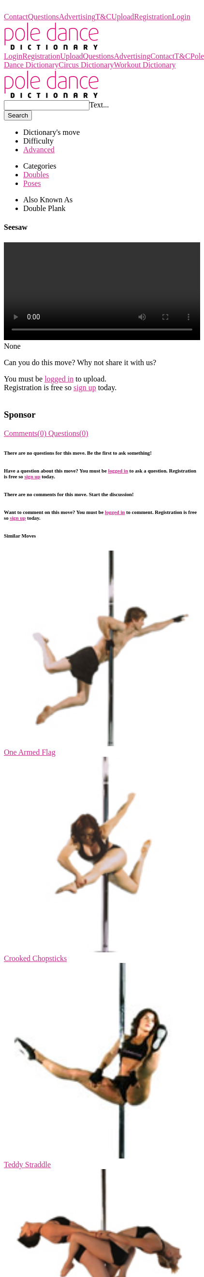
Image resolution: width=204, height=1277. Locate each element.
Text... (99, 105)
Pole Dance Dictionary (39, 8)
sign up (84, 387)
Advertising (77, 17)
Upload (122, 17)
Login (181, 17)
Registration (153, 17)
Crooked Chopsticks (35, 958)
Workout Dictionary (144, 65)
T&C (103, 17)
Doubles (36, 175)
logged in (58, 379)
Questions (43, 17)
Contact (16, 17)
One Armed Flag (30, 752)
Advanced (39, 149)
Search (18, 115)
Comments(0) (26, 433)
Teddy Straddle (27, 1164)
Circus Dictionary (86, 65)
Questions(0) (68, 433)
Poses (32, 183)
